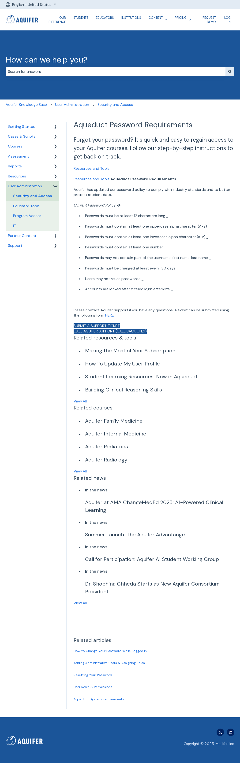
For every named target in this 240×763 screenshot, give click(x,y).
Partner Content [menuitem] (22, 235)
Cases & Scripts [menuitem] (21, 136)
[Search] (229, 71)
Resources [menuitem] (17, 176)
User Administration (72, 104)
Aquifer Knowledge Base (26, 104)
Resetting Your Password (93, 675)
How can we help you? (46, 60)
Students (80, 18)
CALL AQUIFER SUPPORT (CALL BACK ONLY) (110, 331)
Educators (105, 18)
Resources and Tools (91, 168)
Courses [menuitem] (15, 146)
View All (80, 401)
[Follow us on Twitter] (220, 732)
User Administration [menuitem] (25, 186)
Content (156, 18)
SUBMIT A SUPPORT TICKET (97, 325)
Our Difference (57, 20)
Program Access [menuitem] (27, 215)
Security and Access (115, 104)
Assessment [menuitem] (18, 156)
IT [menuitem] (14, 225)
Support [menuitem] (15, 245)
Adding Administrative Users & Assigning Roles (109, 663)
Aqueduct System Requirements (99, 699)
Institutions (131, 18)
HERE (109, 315)
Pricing (181, 18)
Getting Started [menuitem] (21, 126)
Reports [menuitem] (15, 166)
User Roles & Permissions (93, 687)
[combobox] (115, 71)
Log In (227, 20)
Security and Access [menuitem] (32, 195)
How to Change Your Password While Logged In (110, 651)
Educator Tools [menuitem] (26, 205)
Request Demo (209, 20)
